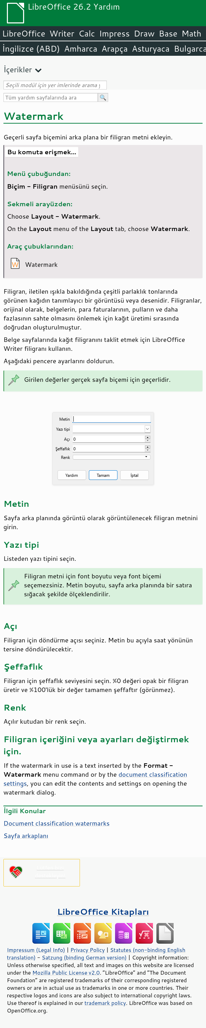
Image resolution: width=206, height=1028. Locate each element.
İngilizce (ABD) (31, 48)
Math (192, 33)
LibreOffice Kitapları (103, 911)
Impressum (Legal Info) (36, 950)
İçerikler (17, 69)
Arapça (115, 48)
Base (168, 33)
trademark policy (105, 1003)
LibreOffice (23, 33)
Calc (87, 33)
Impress (114, 33)
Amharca (80, 48)
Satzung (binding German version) (84, 957)
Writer (61, 33)
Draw (144, 33)
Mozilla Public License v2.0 (66, 972)
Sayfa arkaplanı (25, 835)
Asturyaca (151, 48)
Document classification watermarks (56, 823)
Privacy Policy (87, 950)
